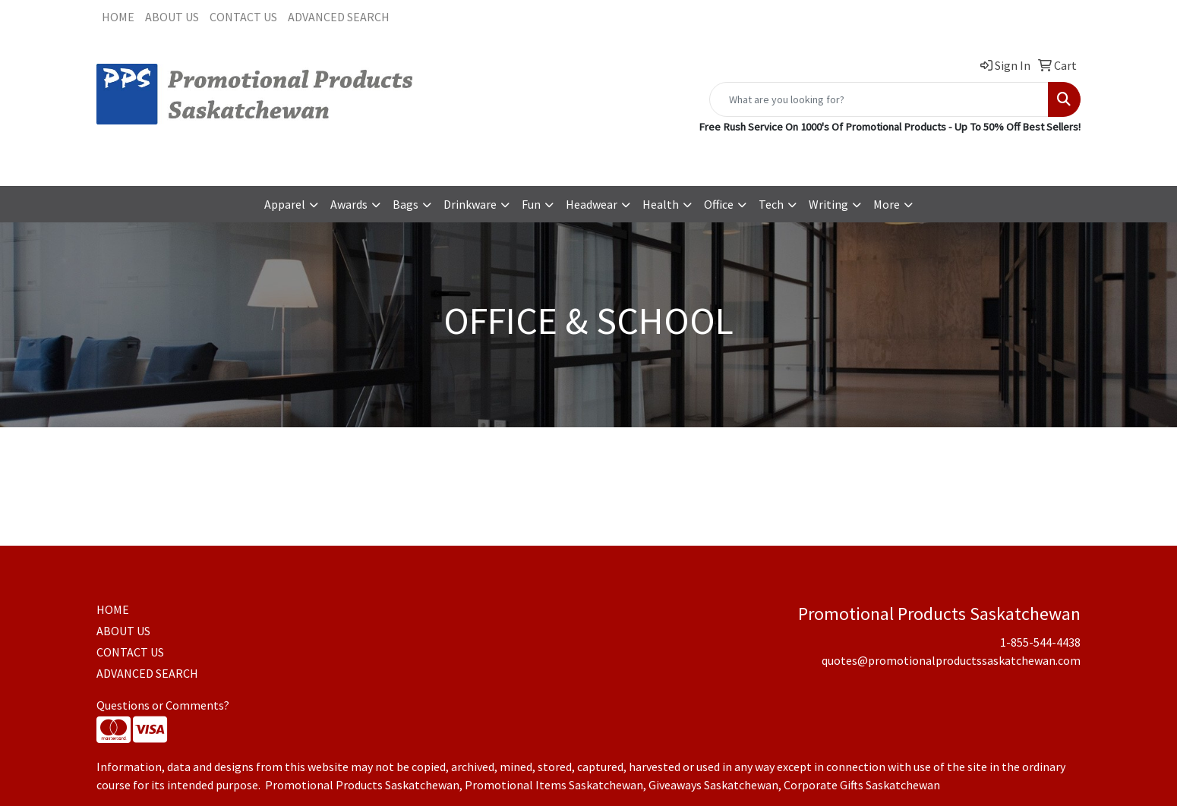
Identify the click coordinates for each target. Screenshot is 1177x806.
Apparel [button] (284, 204)
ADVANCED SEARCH (339, 16)
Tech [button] (771, 204)
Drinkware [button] (470, 204)
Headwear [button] (591, 204)
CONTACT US (243, 16)
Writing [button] (828, 204)
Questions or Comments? (162, 705)
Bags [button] (405, 204)
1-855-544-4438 (771, 157)
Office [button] (719, 204)
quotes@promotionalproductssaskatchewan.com (951, 157)
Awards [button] (349, 204)
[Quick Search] (879, 99)
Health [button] (660, 204)
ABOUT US (172, 16)
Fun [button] (531, 204)
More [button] (886, 204)
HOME (118, 16)
